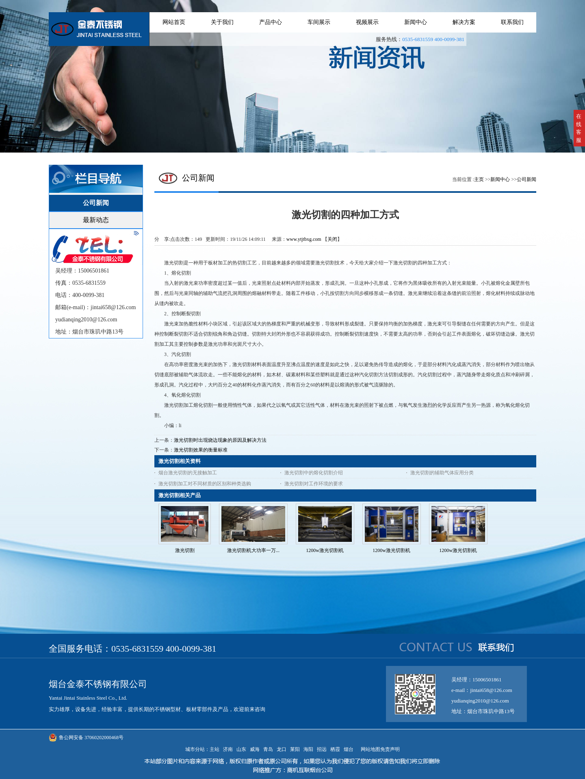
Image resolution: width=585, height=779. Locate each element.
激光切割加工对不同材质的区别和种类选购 (204, 484)
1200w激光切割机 (325, 550)
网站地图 (369, 749)
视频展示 (367, 22)
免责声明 (390, 749)
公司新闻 (526, 179)
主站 (214, 749)
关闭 (332, 239)
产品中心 (270, 22)
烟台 (348, 749)
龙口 (281, 749)
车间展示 (319, 22)
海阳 (308, 749)
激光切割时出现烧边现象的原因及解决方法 (220, 440)
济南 (228, 749)
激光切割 (185, 550)
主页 (479, 179)
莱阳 (295, 749)
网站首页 (173, 22)
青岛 (268, 749)
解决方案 (464, 22)
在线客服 (578, 128)
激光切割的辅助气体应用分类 (442, 473)
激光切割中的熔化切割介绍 (313, 473)
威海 (255, 749)
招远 (322, 749)
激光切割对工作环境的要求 (313, 484)
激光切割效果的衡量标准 (201, 450)
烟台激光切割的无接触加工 (187, 473)
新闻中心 (415, 22)
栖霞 (335, 749)
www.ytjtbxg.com (303, 239)
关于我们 (222, 22)
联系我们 (512, 22)
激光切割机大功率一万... (253, 550)
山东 (241, 749)
